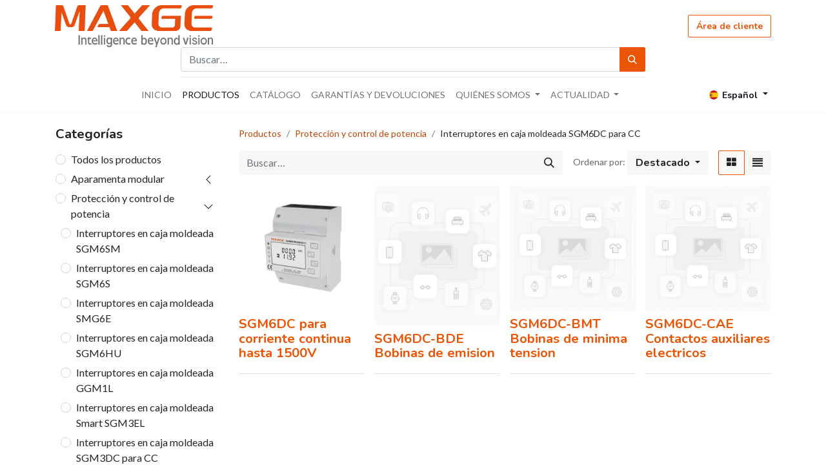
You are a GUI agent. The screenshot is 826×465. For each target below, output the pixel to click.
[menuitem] (156, 95)
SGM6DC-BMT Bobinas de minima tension (568, 338)
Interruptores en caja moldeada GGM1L (145, 380)
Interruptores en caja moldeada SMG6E (145, 310)
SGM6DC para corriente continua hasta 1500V (295, 338)
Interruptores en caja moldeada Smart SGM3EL (145, 415)
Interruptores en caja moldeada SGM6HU (145, 345)
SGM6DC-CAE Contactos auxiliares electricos (707, 338)
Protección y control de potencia (122, 206)
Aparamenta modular (118, 178)
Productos (260, 133)
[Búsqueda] (632, 59)
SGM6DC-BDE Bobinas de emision (434, 345)
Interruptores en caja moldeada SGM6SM (145, 240)
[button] (668, 162)
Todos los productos (116, 159)
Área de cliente (729, 26)
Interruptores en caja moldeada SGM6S (145, 275)
